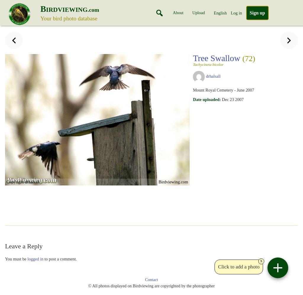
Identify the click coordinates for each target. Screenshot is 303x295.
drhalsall (213, 76)
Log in (236, 13)
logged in (35, 259)
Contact (151, 280)
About (178, 12)
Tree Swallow (224, 59)
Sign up (257, 12)
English (220, 13)
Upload (198, 12)
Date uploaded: (207, 99)
